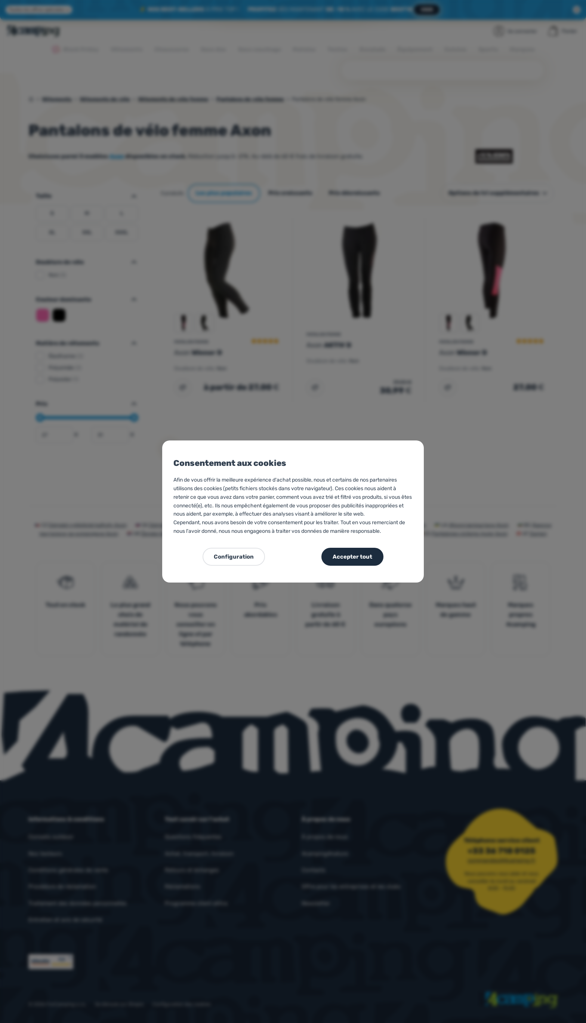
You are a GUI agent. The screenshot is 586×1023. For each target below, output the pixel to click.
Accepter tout (352, 556)
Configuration (234, 556)
